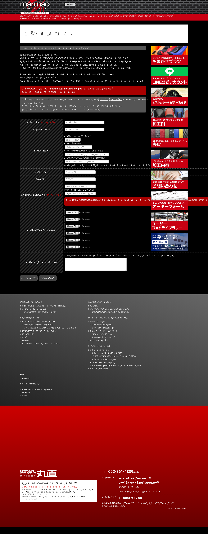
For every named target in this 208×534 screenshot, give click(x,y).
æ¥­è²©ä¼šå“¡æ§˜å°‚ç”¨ (31, 384)
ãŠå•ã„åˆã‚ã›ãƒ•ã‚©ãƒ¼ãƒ (107, 353)
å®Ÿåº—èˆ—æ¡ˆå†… (141, 15)
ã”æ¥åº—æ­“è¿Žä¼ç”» (103, 328)
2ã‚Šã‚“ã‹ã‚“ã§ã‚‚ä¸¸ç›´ (102, 334)
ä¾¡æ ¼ (141, 6)
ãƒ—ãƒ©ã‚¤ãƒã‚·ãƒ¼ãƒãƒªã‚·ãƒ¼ (37, 389)
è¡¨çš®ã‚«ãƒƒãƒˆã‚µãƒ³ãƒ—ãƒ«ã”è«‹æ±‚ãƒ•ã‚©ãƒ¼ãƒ (115, 356)
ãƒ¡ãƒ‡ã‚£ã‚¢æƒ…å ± (110, 15)
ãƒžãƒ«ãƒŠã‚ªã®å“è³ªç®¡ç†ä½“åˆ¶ (40, 312)
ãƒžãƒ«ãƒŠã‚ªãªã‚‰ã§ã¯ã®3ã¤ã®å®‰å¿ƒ (44, 306)
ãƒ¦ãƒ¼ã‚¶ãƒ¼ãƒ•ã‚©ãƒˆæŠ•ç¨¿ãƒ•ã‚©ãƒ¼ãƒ (111, 312)
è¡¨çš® (35, 22)
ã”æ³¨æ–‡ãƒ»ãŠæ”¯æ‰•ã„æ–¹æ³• (79, 6)
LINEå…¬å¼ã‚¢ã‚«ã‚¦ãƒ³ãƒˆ (169, 76)
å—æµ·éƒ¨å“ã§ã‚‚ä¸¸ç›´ (103, 337)
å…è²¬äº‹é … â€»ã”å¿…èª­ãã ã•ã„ (89, 22)
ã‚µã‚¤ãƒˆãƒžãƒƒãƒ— (49, 25)
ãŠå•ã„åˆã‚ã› (172, 15)
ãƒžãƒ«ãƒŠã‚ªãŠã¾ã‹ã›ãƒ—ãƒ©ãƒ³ (169, 55)
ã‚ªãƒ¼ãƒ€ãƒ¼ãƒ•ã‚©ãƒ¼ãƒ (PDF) (122, 22)
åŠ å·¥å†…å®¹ (25, 22)
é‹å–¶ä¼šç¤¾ (75, 25)
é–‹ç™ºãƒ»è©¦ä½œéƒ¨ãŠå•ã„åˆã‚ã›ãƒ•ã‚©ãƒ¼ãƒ (169, 242)
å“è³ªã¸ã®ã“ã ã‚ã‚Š (34, 309)
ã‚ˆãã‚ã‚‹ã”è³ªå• (79, 15)
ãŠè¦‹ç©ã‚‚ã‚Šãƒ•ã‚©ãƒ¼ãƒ (104, 359)
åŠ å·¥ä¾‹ (44, 22)
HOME (24, 396)
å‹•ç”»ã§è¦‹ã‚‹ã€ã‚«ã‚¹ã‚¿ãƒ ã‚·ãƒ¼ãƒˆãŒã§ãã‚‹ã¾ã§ (169, 97)
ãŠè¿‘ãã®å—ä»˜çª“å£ (172, 6)
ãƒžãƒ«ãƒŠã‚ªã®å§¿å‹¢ (59, 22)
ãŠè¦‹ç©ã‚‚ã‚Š (110, 6)
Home (24, 48)
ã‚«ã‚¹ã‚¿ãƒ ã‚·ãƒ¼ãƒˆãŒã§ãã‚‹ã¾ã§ (50, 328)
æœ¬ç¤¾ (26, 393)
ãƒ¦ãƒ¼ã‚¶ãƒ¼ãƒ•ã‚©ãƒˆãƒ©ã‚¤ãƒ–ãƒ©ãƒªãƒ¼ (156, 22)
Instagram (64, 25)
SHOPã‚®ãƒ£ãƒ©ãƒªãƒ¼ (29, 25)
